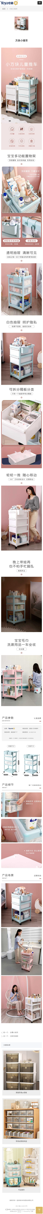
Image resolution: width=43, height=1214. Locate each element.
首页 (4, 9)
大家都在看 (6, 1045)
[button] (39, 2)
